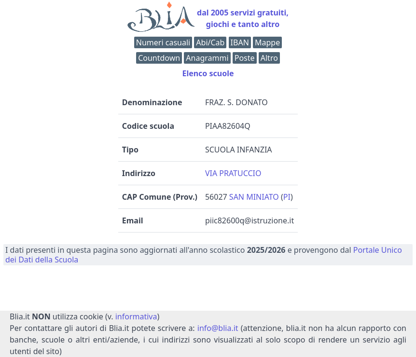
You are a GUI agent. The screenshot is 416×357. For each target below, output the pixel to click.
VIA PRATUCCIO (233, 173)
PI (287, 197)
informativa (136, 316)
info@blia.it (217, 328)
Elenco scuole (208, 73)
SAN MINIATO (254, 197)
